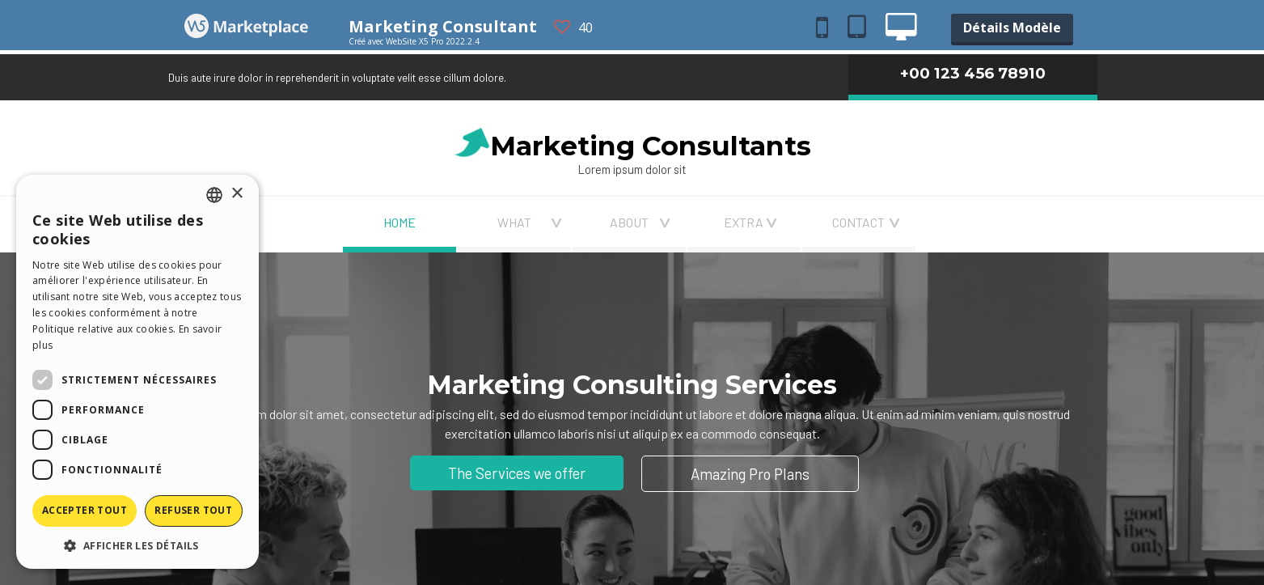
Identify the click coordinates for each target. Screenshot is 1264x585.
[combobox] (214, 195)
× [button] (236, 194)
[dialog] (137, 372)
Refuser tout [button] (193, 510)
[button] (137, 545)
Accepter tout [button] (84, 510)
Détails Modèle (1012, 27)
